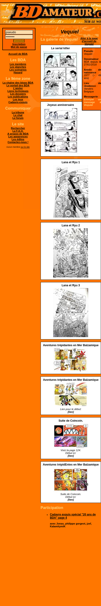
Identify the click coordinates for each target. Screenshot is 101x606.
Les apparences (18, 136)
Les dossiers (18, 93)
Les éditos (18, 139)
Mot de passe (19, 47)
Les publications (18, 96)
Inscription (18, 44)
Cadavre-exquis (18, 102)
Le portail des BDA (18, 85)
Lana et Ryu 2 (71, 225)
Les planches (18, 66)
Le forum (17, 118)
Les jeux (18, 99)
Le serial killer (60, 48)
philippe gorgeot (75, 523)
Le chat (18, 115)
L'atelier (18, 88)
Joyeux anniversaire (60, 105)
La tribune (18, 112)
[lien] (71, 412)
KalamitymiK (58, 526)
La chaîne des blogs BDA (18, 82)
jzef (89, 523)
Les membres (18, 64)
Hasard (18, 72)
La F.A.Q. (17, 131)
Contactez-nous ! (17, 142)
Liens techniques (17, 91)
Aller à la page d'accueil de (89, 41)
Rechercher (18, 128)
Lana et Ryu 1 (71, 162)
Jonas (60, 523)
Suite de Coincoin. (71, 420)
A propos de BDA (18, 133)
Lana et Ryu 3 (71, 285)
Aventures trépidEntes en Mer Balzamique (71, 464)
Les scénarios (17, 69)
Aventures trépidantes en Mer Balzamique (70, 345)
